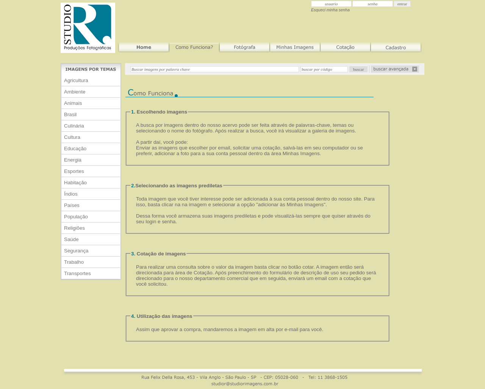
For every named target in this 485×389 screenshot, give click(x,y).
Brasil (70, 114)
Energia (72, 160)
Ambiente (74, 92)
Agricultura (76, 80)
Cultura (72, 137)
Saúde (71, 239)
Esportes (74, 171)
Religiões (74, 228)
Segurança (76, 251)
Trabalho (74, 262)
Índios (71, 194)
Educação (75, 148)
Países (72, 205)
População (76, 216)
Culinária (74, 126)
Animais (73, 103)
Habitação (75, 182)
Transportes (77, 273)
